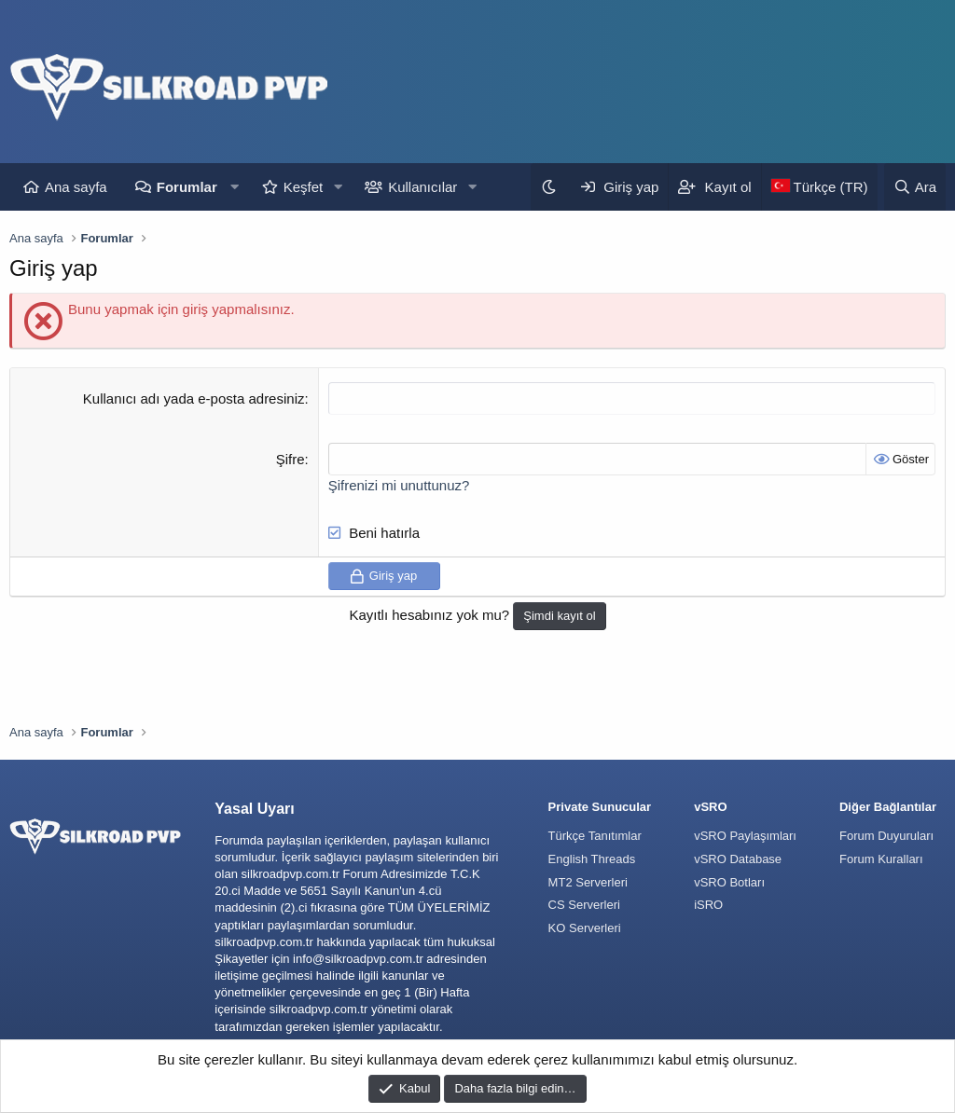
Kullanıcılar (422, 187)
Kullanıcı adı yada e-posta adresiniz (194, 398)
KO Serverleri (584, 928)
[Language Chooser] (819, 187)
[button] (235, 187)
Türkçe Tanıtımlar (595, 836)
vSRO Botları (729, 882)
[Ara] (915, 187)
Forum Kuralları (881, 859)
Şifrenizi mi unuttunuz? (399, 485)
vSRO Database (738, 859)
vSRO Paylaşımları (745, 836)
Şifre (290, 459)
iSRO (708, 905)
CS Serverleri (584, 905)
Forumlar (187, 187)
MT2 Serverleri (588, 882)
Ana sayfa (76, 187)
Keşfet (304, 187)
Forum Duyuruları (886, 836)
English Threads (592, 859)
